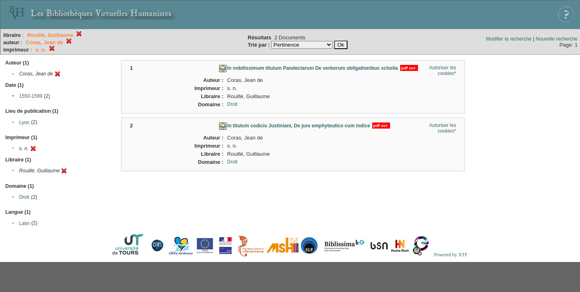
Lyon (24, 122)
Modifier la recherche (508, 39)
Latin (24, 223)
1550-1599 (30, 96)
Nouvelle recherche (557, 39)
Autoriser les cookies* (442, 70)
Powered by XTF (450, 255)
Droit (24, 197)
